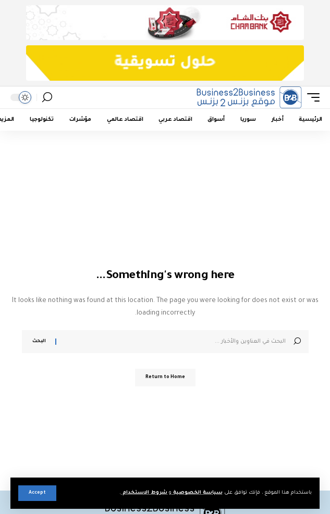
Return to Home (165, 377)
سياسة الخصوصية (197, 493)
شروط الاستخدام (144, 493)
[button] (37, 493)
